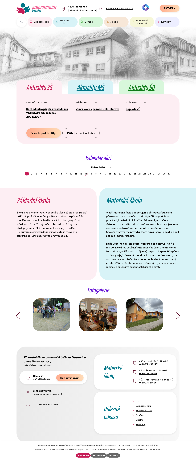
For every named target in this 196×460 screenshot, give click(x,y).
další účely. (154, 445)
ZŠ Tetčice (169, 8)
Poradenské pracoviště (142, 22)
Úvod (22, 22)
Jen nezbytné (99, 455)
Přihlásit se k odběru (81, 133)
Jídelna (114, 21)
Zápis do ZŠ (133, 109)
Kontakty (166, 21)
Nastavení (113, 455)
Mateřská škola (64, 22)
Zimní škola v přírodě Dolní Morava (97, 109)
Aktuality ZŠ (39, 87)
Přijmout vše (83, 455)
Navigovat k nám (69, 377)
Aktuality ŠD (141, 87)
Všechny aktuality (43, 133)
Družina (89, 21)
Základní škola (41, 21)
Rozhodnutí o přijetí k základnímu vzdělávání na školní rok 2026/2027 (47, 112)
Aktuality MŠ (90, 87)
